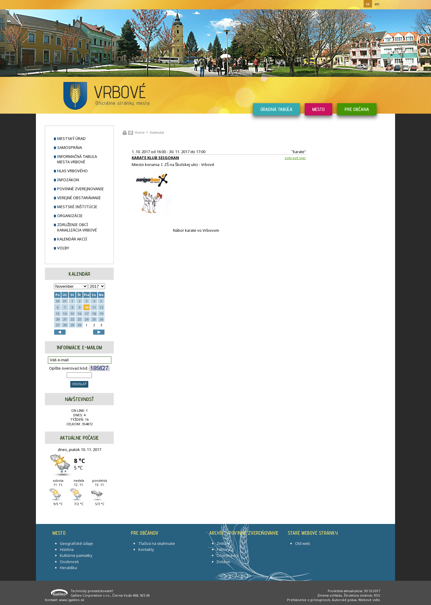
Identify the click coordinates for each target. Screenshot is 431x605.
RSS (377, 595)
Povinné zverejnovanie (80, 188)
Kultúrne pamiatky (76, 555)
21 (64, 319)
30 (57, 301)
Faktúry (223, 549)
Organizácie (70, 215)
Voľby (63, 248)
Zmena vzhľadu (329, 595)
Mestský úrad (71, 138)
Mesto (318, 109)
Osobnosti (69, 561)
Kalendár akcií (72, 239)
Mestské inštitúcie (77, 206)
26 (101, 319)
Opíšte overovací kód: (79, 368)
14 (64, 313)
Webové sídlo (369, 600)
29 (72, 325)
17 (86, 313)
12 (101, 307)
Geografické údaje (76, 543)
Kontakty (146, 549)
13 (57, 313)
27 (57, 325)
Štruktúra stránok (358, 595)
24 (86, 319)
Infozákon (68, 179)
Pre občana (357, 109)
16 (79, 313)
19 (101, 313)
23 (79, 319)
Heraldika (68, 567)
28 (64, 325)
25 (94, 319)
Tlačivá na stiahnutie (156, 543)
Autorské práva (344, 600)
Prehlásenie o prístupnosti (308, 600)
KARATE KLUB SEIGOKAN (155, 157)
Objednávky (228, 555)
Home (140, 132)
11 (94, 307)
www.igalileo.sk (71, 600)
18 (94, 313)
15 (72, 313)
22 (72, 319)
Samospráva (69, 147)
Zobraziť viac (295, 158)
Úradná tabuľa (276, 109)
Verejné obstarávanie (79, 197)
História (67, 549)
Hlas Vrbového (72, 170)
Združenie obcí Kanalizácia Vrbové (77, 227)
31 (64, 301)
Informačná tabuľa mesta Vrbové (77, 159)
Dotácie (223, 561)
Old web (302, 543)
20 (57, 319)
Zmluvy (223, 543)
